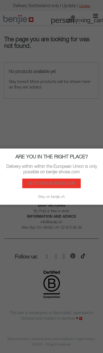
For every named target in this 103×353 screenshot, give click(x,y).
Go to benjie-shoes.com (51, 183)
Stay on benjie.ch (51, 196)
